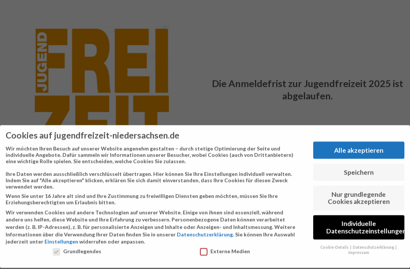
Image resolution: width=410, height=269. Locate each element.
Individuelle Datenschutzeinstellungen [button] (365, 224)
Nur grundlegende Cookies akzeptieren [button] (359, 194)
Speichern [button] (359, 169)
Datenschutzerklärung (205, 231)
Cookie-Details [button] (334, 244)
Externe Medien (225, 248)
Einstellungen (61, 238)
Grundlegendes (77, 248)
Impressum (358, 249)
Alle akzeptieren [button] (358, 147)
